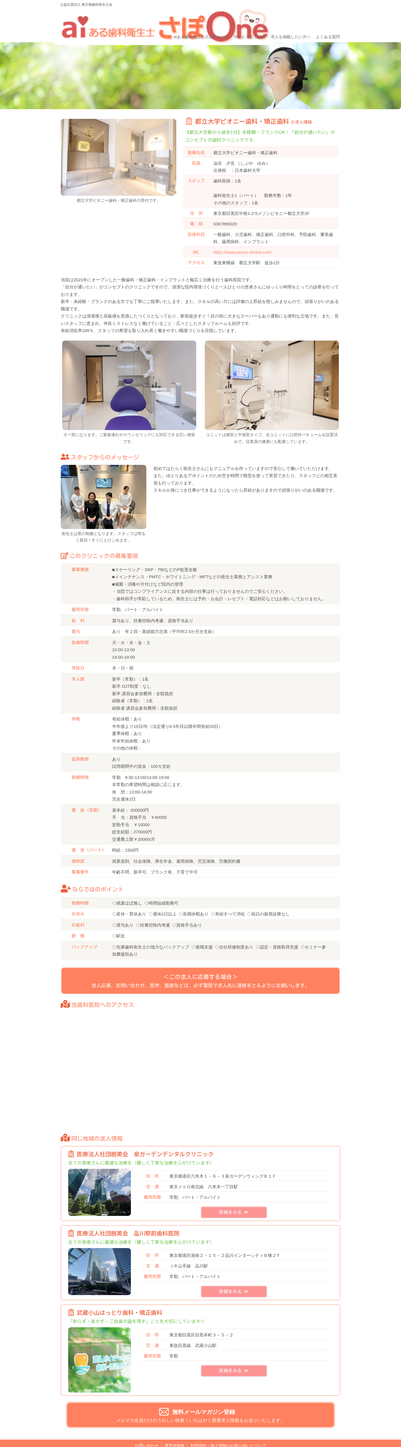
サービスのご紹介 (248, 19)
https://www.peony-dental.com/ (242, 233)
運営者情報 (175, 1434)
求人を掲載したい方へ (289, 19)
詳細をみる (233, 1200)
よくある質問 (326, 19)
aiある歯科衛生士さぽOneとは (200, 19)
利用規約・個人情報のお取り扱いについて (228, 1434)
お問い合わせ (147, 1434)
